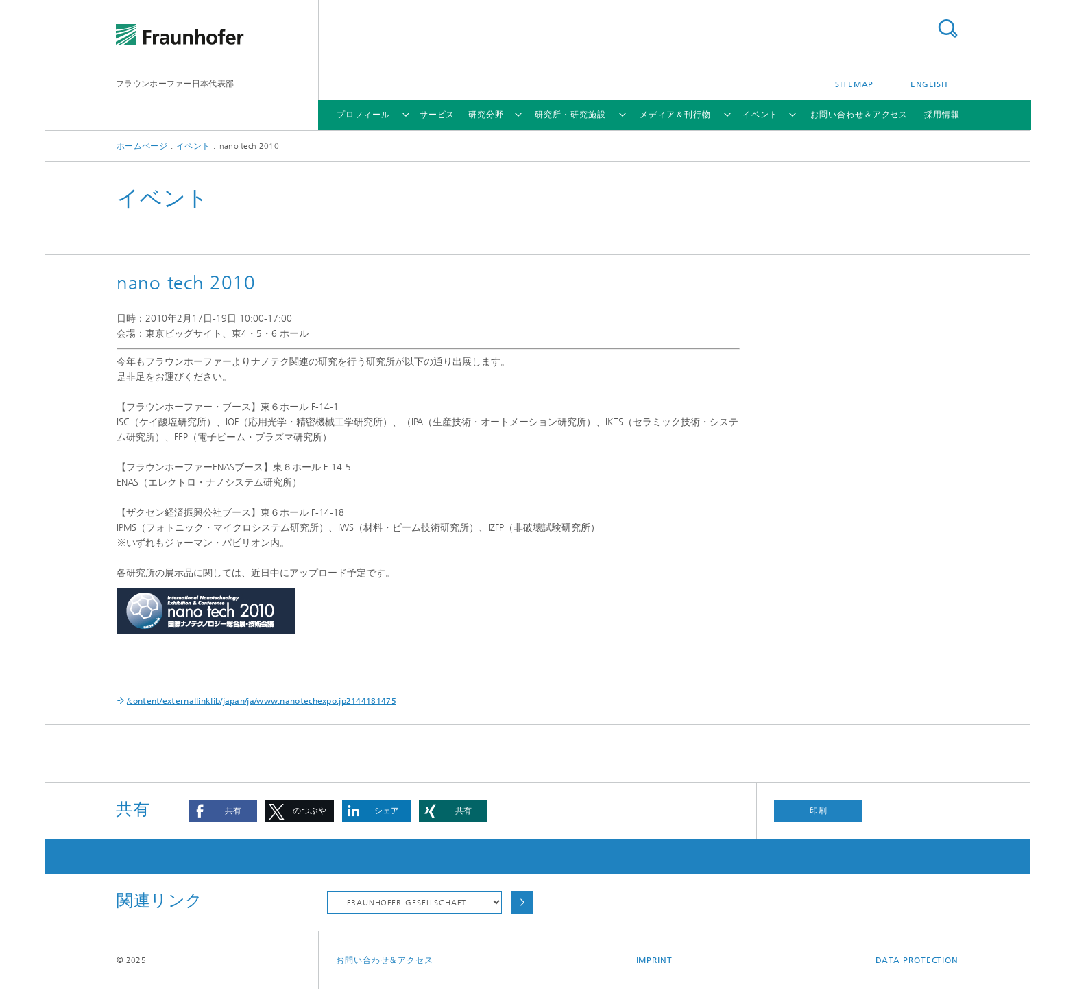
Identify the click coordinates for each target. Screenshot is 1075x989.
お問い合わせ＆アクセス (859, 114)
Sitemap (854, 84)
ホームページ (142, 146)
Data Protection (917, 960)
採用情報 (942, 114)
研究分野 (486, 114)
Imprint (654, 960)
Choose (522, 902)
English (929, 84)
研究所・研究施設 (570, 114)
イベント (760, 114)
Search (947, 28)
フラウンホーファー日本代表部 (175, 83)
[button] (223, 811)
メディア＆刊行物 (675, 114)
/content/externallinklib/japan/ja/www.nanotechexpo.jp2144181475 (261, 701)
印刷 (819, 810)
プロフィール (363, 114)
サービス (437, 114)
